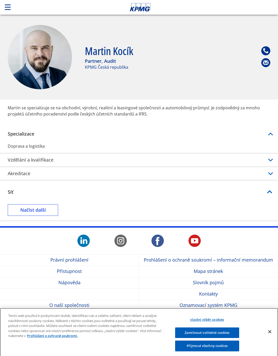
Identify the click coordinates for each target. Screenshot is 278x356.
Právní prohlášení (69, 260)
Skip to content (195, 7)
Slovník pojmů (208, 283)
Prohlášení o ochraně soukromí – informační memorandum (208, 260)
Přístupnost (69, 271)
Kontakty (208, 294)
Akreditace (139, 173)
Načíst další (35, 210)
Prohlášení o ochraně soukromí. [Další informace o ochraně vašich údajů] (52, 338)
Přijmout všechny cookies (207, 348)
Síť (10, 192)
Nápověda (69, 283)
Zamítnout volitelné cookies (207, 335)
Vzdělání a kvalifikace (139, 160)
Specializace (139, 134)
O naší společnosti (69, 305)
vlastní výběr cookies (207, 322)
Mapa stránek (208, 271)
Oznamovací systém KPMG (208, 305)
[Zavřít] (269, 334)
